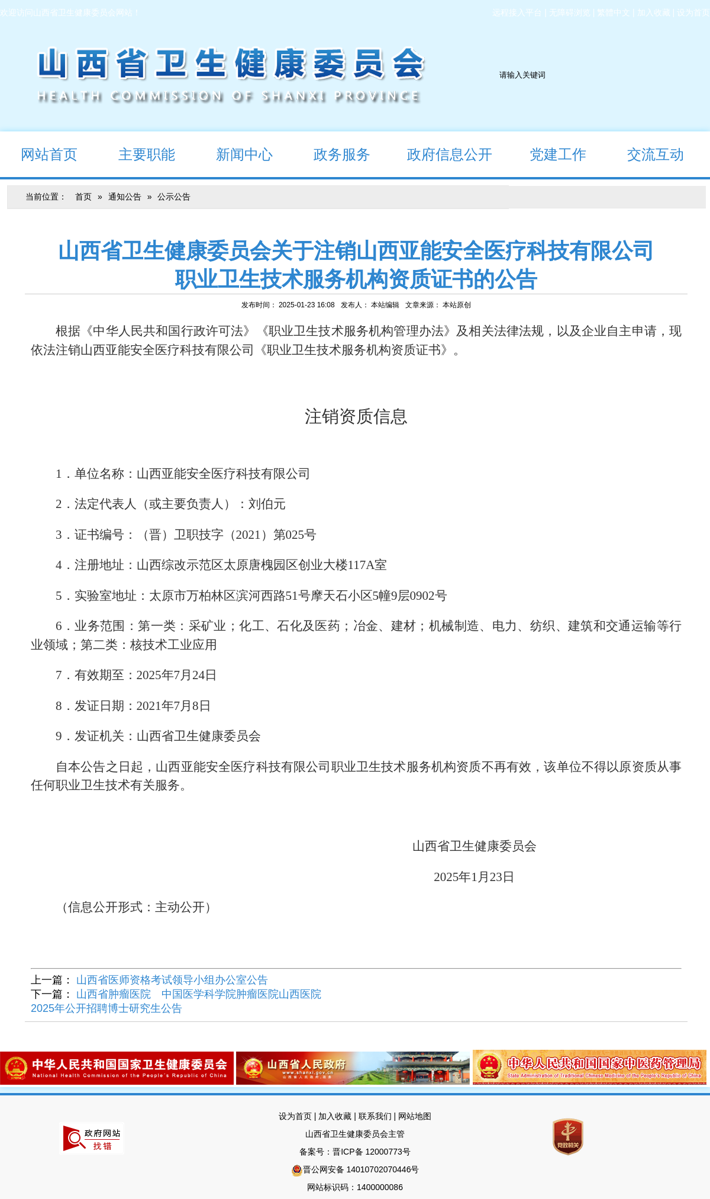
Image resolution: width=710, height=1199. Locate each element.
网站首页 (39, 153)
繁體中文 (613, 12)
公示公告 (174, 196)
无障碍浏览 (569, 12)
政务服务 (331, 153)
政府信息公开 (441, 153)
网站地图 (414, 1116)
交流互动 (645, 153)
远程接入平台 (517, 12)
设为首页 (693, 12)
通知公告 (124, 196)
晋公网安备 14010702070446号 (361, 1169)
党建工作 (547, 153)
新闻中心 (234, 153)
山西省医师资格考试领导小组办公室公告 (172, 980)
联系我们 (375, 1116)
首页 (83, 196)
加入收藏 (653, 12)
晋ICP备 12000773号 (372, 1151)
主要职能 (136, 153)
